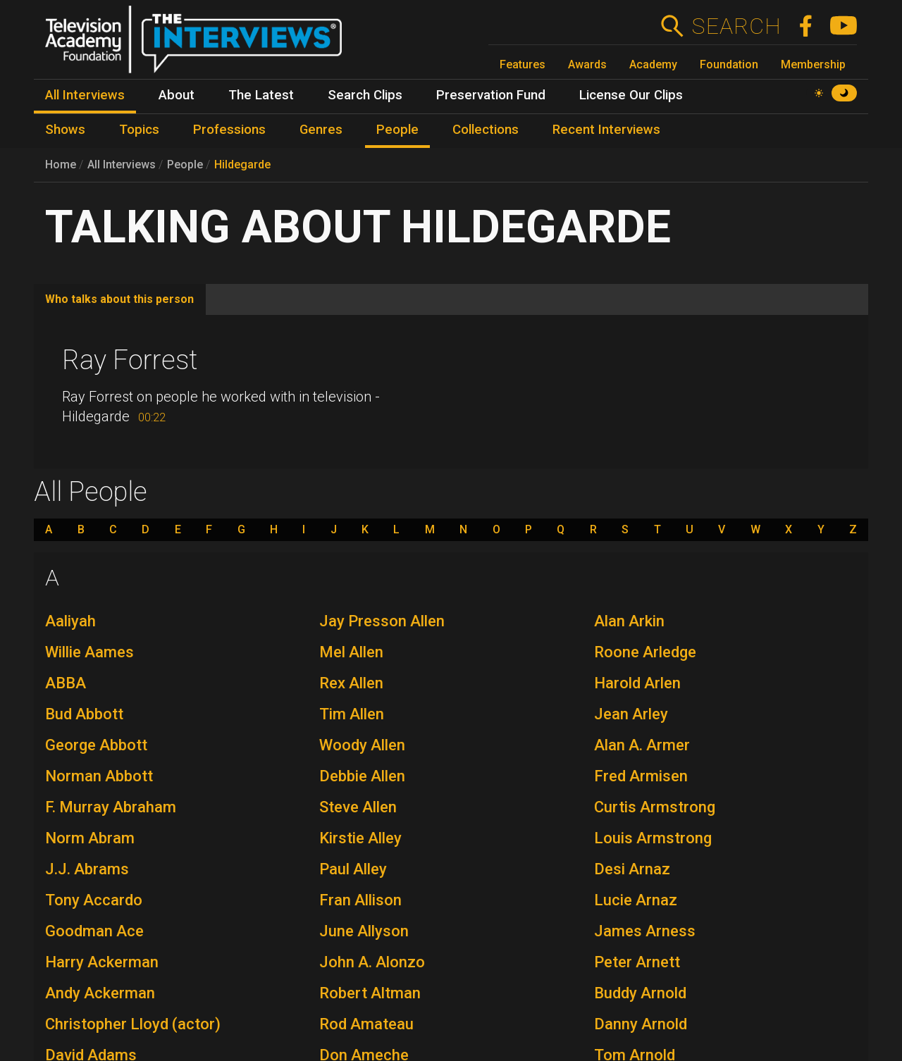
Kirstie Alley (360, 838)
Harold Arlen (637, 683)
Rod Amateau (366, 1024)
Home (60, 164)
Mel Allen (351, 652)
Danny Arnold (640, 1024)
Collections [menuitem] (485, 129)
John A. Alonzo (372, 962)
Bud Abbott (84, 714)
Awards (587, 64)
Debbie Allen (362, 776)
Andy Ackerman (100, 993)
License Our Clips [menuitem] (631, 95)
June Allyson (364, 931)
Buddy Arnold (640, 993)
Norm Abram (90, 838)
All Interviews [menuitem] (85, 95)
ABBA (65, 683)
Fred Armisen (641, 776)
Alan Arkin (629, 621)
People (185, 164)
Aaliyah (70, 621)
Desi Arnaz (632, 869)
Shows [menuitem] (65, 129)
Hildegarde (242, 164)
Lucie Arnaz (635, 900)
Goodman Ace (94, 931)
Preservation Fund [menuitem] (490, 95)
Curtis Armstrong (654, 807)
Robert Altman (370, 993)
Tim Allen (351, 714)
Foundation (729, 64)
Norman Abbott (99, 776)
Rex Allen (351, 683)
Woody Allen (362, 745)
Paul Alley (353, 869)
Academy (653, 64)
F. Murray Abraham (110, 807)
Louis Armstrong (653, 838)
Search (736, 26)
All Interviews (121, 164)
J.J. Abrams (87, 869)
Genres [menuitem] (320, 129)
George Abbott (96, 745)
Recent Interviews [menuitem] (606, 129)
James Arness (645, 931)
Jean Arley (631, 714)
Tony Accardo (93, 900)
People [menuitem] (397, 129)
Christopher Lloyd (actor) (133, 1024)
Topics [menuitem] (139, 129)
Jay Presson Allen (382, 621)
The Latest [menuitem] (261, 95)
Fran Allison (360, 900)
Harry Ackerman (102, 962)
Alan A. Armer (642, 745)
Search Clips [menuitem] (365, 95)
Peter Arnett (637, 962)
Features (522, 64)
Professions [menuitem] (229, 129)
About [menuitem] (176, 95)
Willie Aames (89, 652)
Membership (813, 64)
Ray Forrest (129, 360)
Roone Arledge (645, 652)
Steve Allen (358, 807)
